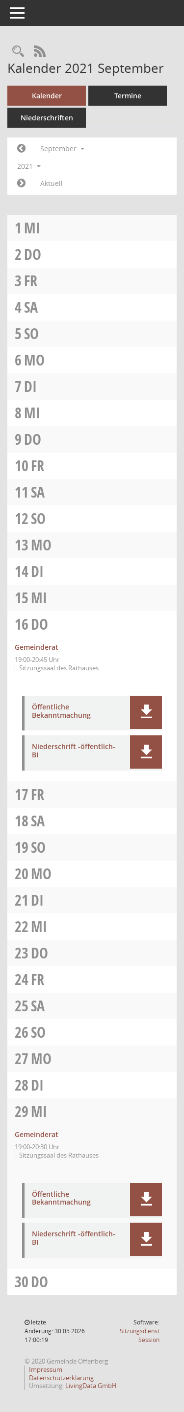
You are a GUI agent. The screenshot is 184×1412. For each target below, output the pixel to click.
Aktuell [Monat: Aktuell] (51, 183)
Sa (31, 307)
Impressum (45, 1369)
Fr (30, 281)
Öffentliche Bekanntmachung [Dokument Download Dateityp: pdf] (61, 711)
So (31, 333)
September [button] (62, 148)
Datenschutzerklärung (61, 1377)
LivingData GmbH (91, 1385)
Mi (32, 228)
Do (32, 254)
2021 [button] (29, 166)
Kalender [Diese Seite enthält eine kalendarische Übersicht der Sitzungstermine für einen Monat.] (47, 95)
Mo (34, 360)
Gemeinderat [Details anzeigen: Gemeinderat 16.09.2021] (36, 647)
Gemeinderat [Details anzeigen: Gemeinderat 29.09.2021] (36, 1134)
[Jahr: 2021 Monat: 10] (21, 183)
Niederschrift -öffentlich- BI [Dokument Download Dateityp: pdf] (73, 751)
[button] (146, 712)
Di (30, 386)
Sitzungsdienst (139, 1335)
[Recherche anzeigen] (18, 52)
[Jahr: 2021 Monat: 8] (21, 149)
